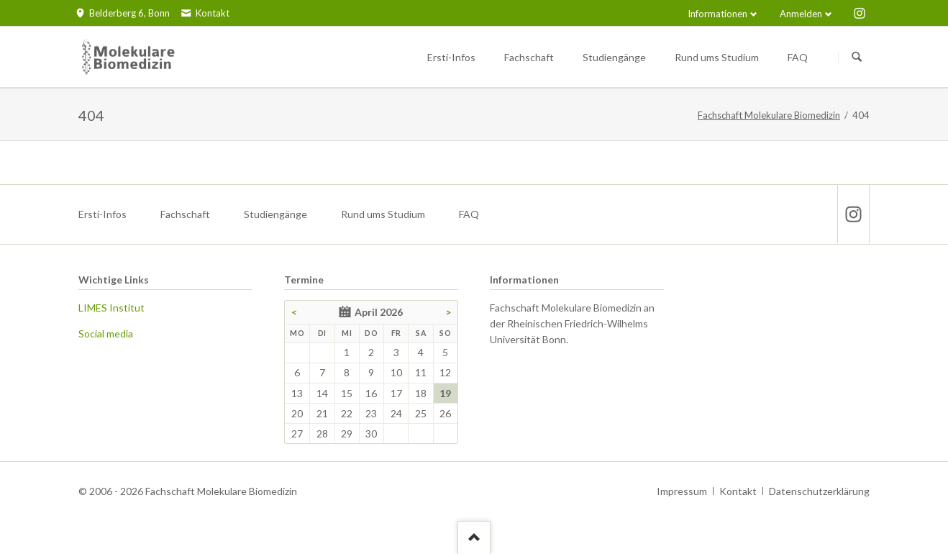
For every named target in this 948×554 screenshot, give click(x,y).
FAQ (469, 214)
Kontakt (738, 491)
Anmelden (801, 13)
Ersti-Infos (102, 214)
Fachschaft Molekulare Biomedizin (769, 115)
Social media (105, 333)
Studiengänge (275, 214)
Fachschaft (185, 214)
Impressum (682, 491)
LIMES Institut (111, 307)
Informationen (717, 13)
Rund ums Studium (383, 214)
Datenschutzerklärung (819, 491)
